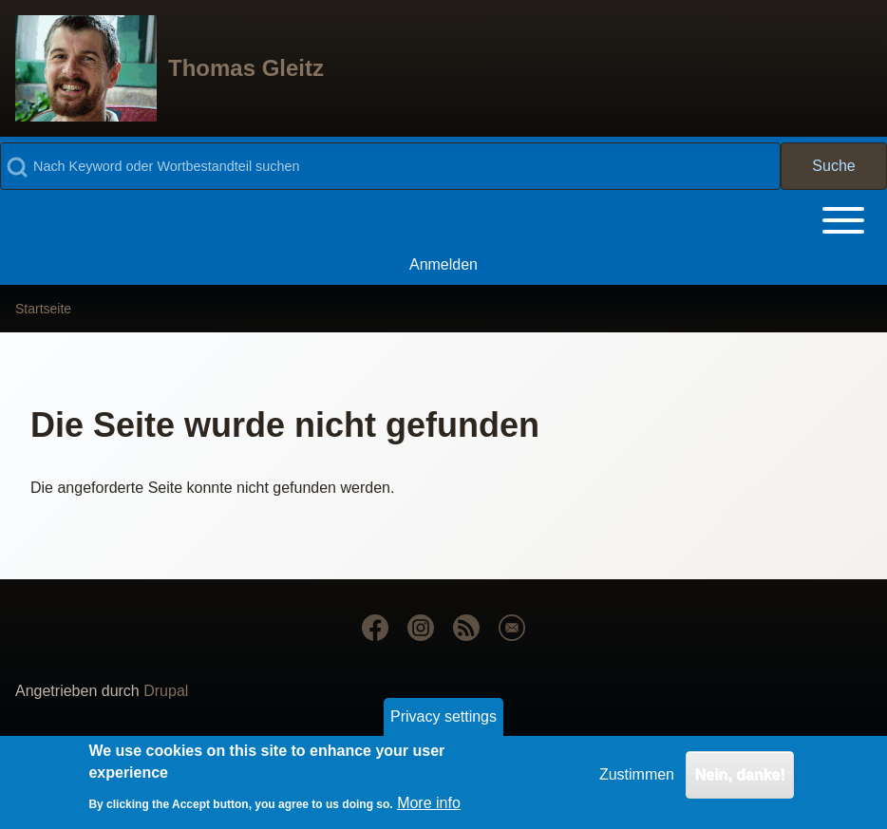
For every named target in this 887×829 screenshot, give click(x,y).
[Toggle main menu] (443, 220)
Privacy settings (443, 721)
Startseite (43, 308)
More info (429, 808)
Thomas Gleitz (246, 68)
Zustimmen (636, 779)
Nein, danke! (739, 779)
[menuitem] (443, 265)
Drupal (165, 691)
